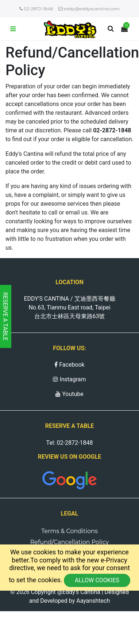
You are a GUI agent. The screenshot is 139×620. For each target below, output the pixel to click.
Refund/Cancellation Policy (69, 542)
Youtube (69, 393)
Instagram (69, 379)
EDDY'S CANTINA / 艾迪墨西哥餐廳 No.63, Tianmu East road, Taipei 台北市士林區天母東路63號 (69, 307)
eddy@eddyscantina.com (89, 8)
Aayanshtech (93, 600)
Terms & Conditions (69, 531)
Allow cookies (97, 580)
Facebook (69, 364)
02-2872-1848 (36, 8)
